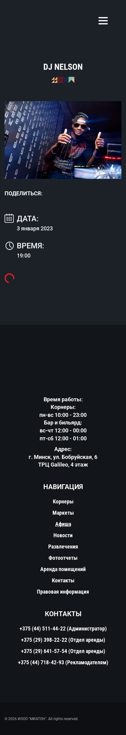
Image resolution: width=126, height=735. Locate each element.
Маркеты (63, 513)
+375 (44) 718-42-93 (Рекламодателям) (63, 662)
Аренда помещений (63, 569)
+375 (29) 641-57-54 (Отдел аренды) (63, 651)
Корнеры (63, 501)
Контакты (63, 580)
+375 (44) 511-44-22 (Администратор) (63, 628)
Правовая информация (63, 591)
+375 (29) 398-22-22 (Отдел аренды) (63, 640)
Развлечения (63, 546)
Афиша (63, 524)
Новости (63, 535)
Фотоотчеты (63, 558)
